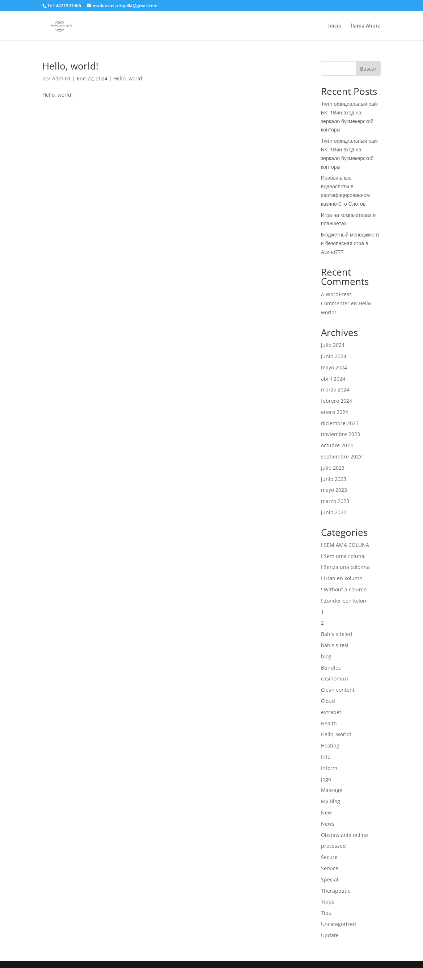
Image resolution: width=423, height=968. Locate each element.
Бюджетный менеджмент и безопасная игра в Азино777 (350, 243)
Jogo (326, 779)
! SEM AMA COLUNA (345, 544)
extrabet (331, 712)
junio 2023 (333, 478)
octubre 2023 (337, 445)
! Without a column (344, 589)
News (327, 823)
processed (333, 845)
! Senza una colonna (345, 566)
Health (329, 723)
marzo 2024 (335, 389)
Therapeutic (335, 890)
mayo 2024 (334, 367)
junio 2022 (333, 512)
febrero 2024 (336, 400)
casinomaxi (334, 678)
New (326, 812)
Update (330, 935)
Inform (329, 767)
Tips (326, 912)
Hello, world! (70, 65)
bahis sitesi (334, 645)
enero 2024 (334, 411)
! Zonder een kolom (344, 600)
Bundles (331, 667)
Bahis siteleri (336, 633)
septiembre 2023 (341, 456)
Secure (329, 857)
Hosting (330, 745)
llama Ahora (366, 26)
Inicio (335, 26)
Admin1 (61, 78)
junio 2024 (333, 356)
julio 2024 (332, 344)
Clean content (338, 689)
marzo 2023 (335, 501)
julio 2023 (332, 467)
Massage (331, 790)
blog (326, 656)
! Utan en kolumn (342, 578)
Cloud (328, 700)
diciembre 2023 (340, 423)
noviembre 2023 (340, 434)
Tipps (327, 901)
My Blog (330, 801)
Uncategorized (338, 924)
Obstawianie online (344, 834)
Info (325, 756)
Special (329, 879)
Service (329, 868)
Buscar (368, 68)
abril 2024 (333, 378)
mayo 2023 (334, 489)
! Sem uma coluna (342, 556)
